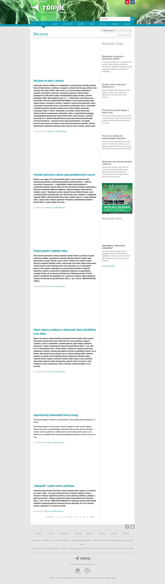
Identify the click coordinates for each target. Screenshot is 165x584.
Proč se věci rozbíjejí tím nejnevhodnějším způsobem (114, 137)
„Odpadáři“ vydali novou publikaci (54, 486)
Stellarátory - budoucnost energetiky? (113, 246)
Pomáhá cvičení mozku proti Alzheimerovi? (114, 85)
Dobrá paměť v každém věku (51, 251)
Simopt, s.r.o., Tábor (98, 578)
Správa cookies (111, 578)
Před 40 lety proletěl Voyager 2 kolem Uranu (115, 111)
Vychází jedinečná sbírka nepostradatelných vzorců (64, 174)
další (91, 517)
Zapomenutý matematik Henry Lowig (56, 415)
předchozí (50, 517)
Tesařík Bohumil (61, 131)
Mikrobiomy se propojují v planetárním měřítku (113, 57)
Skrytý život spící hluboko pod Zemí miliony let (117, 162)
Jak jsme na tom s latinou (49, 80)
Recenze (51, 131)
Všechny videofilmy (108, 266)
